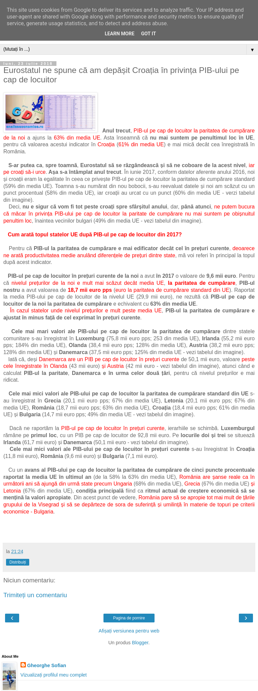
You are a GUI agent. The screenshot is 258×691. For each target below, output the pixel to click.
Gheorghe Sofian (46, 665)
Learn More (119, 34)
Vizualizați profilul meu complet (53, 675)
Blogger (140, 642)
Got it (148, 34)
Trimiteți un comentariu (35, 595)
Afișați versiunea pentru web (129, 631)
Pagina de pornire (129, 618)
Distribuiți (17, 562)
